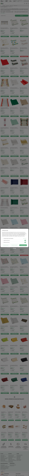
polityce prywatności (22, 233)
